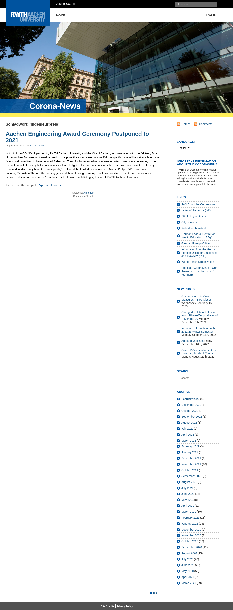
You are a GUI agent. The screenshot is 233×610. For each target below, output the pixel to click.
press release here (52, 185)
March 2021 (188, 511)
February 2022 (190, 446)
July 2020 (187, 559)
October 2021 (189, 470)
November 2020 (191, 535)
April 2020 (187, 577)
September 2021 (191, 476)
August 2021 (189, 482)
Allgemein (88, 192)
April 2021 (187, 505)
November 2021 (191, 464)
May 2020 (187, 571)
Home (60, 15)
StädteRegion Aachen (194, 216)
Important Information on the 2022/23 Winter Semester (198, 330)
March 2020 (188, 583)
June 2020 (187, 565)
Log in (211, 15)
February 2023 (190, 398)
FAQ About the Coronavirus (198, 204)
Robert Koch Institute (194, 228)
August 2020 (189, 553)
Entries (186, 124)
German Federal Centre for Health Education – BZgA (198, 235)
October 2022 (189, 410)
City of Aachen (190, 222)
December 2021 (191, 458)
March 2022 (188, 440)
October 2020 (189, 541)
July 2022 (187, 428)
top (155, 593)
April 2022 (187, 434)
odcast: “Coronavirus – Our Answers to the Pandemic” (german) (199, 271)
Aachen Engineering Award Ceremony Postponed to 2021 (77, 137)
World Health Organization (197, 261)
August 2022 (189, 422)
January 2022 (189, 452)
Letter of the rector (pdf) (196, 210)
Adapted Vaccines (192, 340)
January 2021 (189, 523)
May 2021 (187, 499)
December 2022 (191, 404)
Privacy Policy (124, 606)
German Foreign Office (195, 243)
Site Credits (107, 606)
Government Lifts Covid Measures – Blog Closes (196, 298)
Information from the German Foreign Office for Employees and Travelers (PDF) (199, 253)
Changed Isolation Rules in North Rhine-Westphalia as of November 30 (199, 316)
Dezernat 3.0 (37, 145)
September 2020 (191, 547)
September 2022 (191, 416)
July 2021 (187, 488)
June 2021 (187, 493)
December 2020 (191, 529)
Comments (206, 124)
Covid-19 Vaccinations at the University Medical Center (199, 352)
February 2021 (190, 517)
